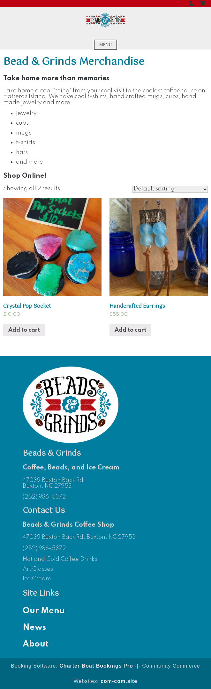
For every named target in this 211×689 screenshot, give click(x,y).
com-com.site (119, 681)
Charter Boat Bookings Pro (96, 666)
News (34, 627)
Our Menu (44, 611)
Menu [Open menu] (105, 44)
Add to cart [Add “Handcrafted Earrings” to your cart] (130, 330)
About (36, 644)
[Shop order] (170, 189)
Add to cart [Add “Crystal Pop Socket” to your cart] (24, 330)
